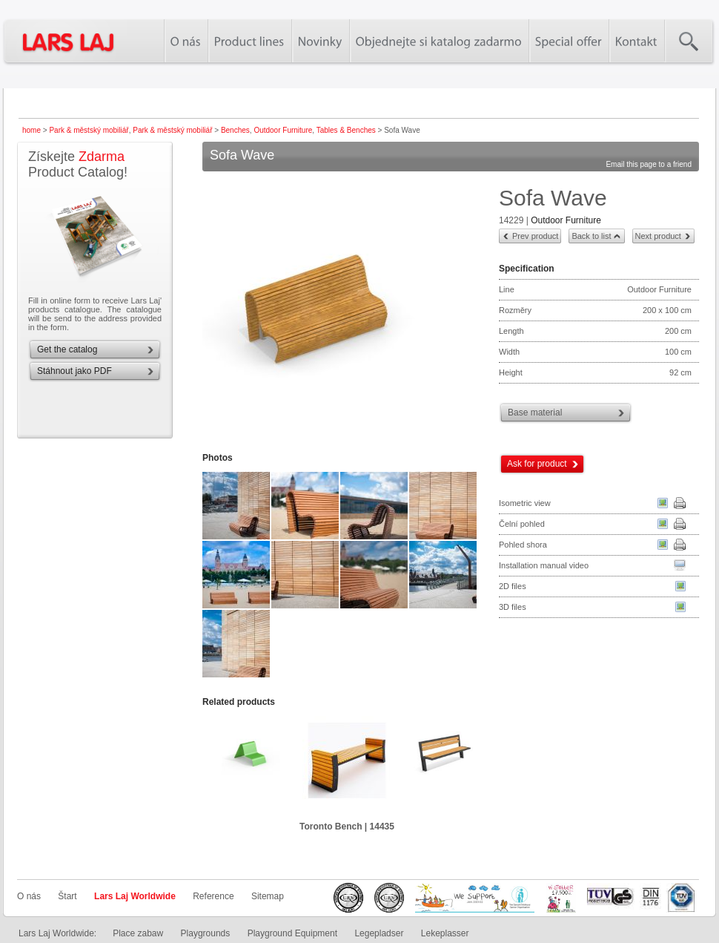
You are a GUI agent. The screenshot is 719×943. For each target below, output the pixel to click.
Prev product (535, 235)
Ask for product (537, 464)
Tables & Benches (346, 130)
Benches (235, 130)
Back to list (591, 235)
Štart (67, 896)
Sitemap (267, 896)
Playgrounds (206, 933)
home (31, 130)
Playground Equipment (292, 933)
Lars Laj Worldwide (135, 896)
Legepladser (378, 933)
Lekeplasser (445, 933)
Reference (213, 896)
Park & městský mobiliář (88, 130)
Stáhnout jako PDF (74, 371)
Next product (658, 235)
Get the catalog (67, 349)
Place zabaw (138, 933)
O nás (29, 896)
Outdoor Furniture (283, 130)
